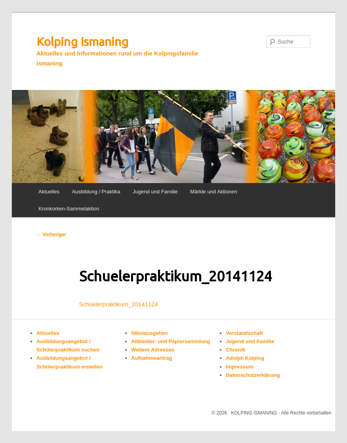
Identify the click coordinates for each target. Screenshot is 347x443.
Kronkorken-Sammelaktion (68, 209)
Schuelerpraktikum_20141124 (118, 304)
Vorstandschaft (244, 333)
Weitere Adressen (152, 350)
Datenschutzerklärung (253, 375)
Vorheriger (51, 234)
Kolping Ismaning (82, 41)
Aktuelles (48, 192)
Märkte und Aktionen (213, 192)
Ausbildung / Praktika (96, 192)
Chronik (235, 350)
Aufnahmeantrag (151, 358)
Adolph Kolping (245, 358)
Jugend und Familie (155, 192)
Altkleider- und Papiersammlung (170, 341)
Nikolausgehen (149, 333)
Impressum (239, 367)
